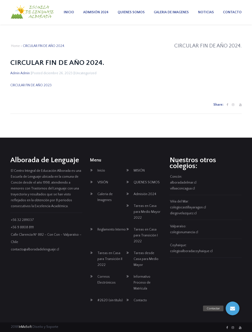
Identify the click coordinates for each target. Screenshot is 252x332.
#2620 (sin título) (110, 300)
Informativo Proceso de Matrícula (142, 282)
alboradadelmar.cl (183, 183)
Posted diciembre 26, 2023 (52, 73)
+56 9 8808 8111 (22, 227)
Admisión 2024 (96, 12)
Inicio (69, 12)
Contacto (232, 12)
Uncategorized (85, 73)
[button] (232, 308)
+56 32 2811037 (22, 220)
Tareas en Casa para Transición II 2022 (109, 259)
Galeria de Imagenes (171, 12)
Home (15, 46)
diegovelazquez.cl (183, 213)
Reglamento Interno (111, 229)
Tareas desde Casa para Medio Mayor (146, 259)
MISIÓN (139, 171)
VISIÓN (102, 182)
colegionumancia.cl (184, 232)
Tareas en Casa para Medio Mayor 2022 (147, 212)
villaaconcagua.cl (182, 188)
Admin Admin (20, 73)
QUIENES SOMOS (131, 12)
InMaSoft (25, 327)
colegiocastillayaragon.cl (188, 207)
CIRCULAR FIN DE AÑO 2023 (31, 85)
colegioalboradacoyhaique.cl (191, 251)
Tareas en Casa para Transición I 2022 (146, 235)
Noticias (206, 12)
